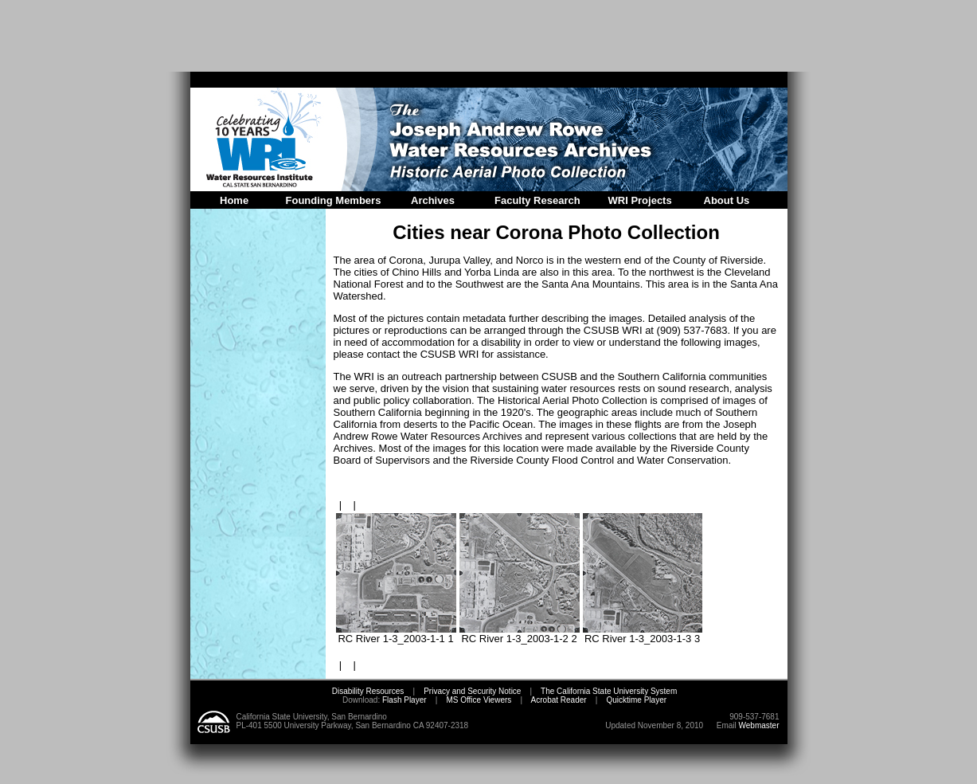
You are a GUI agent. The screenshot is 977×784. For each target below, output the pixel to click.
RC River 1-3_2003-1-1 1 (396, 634)
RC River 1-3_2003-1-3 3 (642, 634)
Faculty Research (537, 200)
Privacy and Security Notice (472, 691)
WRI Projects (640, 200)
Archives (433, 200)
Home (234, 200)
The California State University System (609, 691)
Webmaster (759, 725)
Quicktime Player (636, 700)
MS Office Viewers (478, 700)
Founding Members (333, 200)
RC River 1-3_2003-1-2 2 (519, 634)
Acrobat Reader (559, 700)
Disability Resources (368, 691)
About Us (727, 200)
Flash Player (403, 700)
